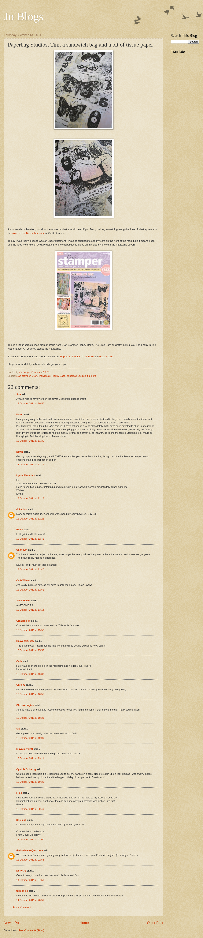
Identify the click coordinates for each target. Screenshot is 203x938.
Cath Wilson (23, 580)
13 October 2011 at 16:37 (30, 674)
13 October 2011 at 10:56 (30, 403)
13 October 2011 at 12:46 (30, 569)
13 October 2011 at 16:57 (30, 694)
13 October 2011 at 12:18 (30, 498)
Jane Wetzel (23, 600)
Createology (23, 620)
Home (84, 923)
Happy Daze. (106, 356)
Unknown (21, 549)
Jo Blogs (23, 16)
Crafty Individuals (41, 375)
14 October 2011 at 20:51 (30, 900)
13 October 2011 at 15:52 (30, 630)
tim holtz (91, 375)
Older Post (155, 923)
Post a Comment (22, 907)
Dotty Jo (21, 870)
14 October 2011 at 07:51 (30, 880)
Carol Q (20, 684)
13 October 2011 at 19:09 (30, 738)
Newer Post (12, 923)
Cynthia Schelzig (26, 769)
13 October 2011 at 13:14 (30, 609)
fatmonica (22, 890)
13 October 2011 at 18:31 (30, 717)
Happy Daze (58, 375)
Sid (18, 728)
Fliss (19, 792)
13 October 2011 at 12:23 (30, 518)
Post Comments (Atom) (31, 930)
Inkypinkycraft (24, 749)
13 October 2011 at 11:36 (30, 464)
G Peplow (22, 509)
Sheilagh (21, 820)
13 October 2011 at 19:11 (30, 758)
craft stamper (23, 375)
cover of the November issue (28, 233)
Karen (19, 414)
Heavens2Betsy (25, 641)
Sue (18, 394)
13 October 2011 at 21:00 (30, 839)
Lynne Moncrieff (25, 475)
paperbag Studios (76, 375)
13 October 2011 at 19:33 (30, 781)
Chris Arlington (25, 705)
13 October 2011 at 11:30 (30, 440)
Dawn (19, 451)
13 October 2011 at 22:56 (30, 859)
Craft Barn (88, 356)
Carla (19, 661)
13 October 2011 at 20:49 (30, 809)
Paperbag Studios (70, 356)
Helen (19, 529)
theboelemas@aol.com (29, 850)
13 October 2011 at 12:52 (30, 589)
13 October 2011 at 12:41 (30, 538)
